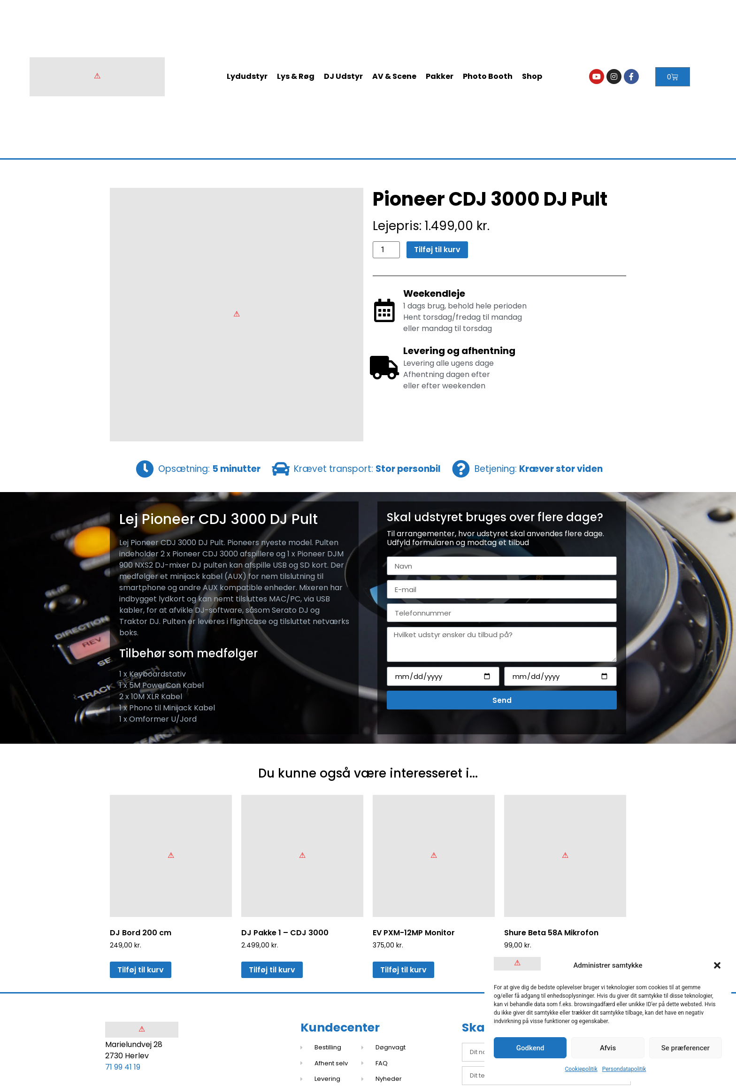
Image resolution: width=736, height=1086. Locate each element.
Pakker (439, 76)
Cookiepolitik (581, 1069)
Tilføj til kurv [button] (140, 969)
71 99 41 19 (122, 1067)
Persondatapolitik (624, 1069)
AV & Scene (394, 76)
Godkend (530, 1048)
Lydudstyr (247, 76)
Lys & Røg (295, 76)
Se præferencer (685, 1048)
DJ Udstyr (343, 76)
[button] (717, 965)
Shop (532, 76)
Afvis (608, 1048)
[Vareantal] (386, 249)
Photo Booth (488, 76)
